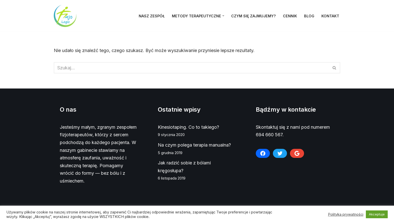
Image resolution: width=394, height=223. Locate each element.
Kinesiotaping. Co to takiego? (188, 127)
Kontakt (330, 16)
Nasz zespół (152, 16)
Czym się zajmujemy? (253, 16)
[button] (223, 16)
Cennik (290, 16)
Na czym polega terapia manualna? (194, 145)
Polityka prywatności (345, 214)
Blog (309, 16)
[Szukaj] (191, 67)
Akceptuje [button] (377, 214)
